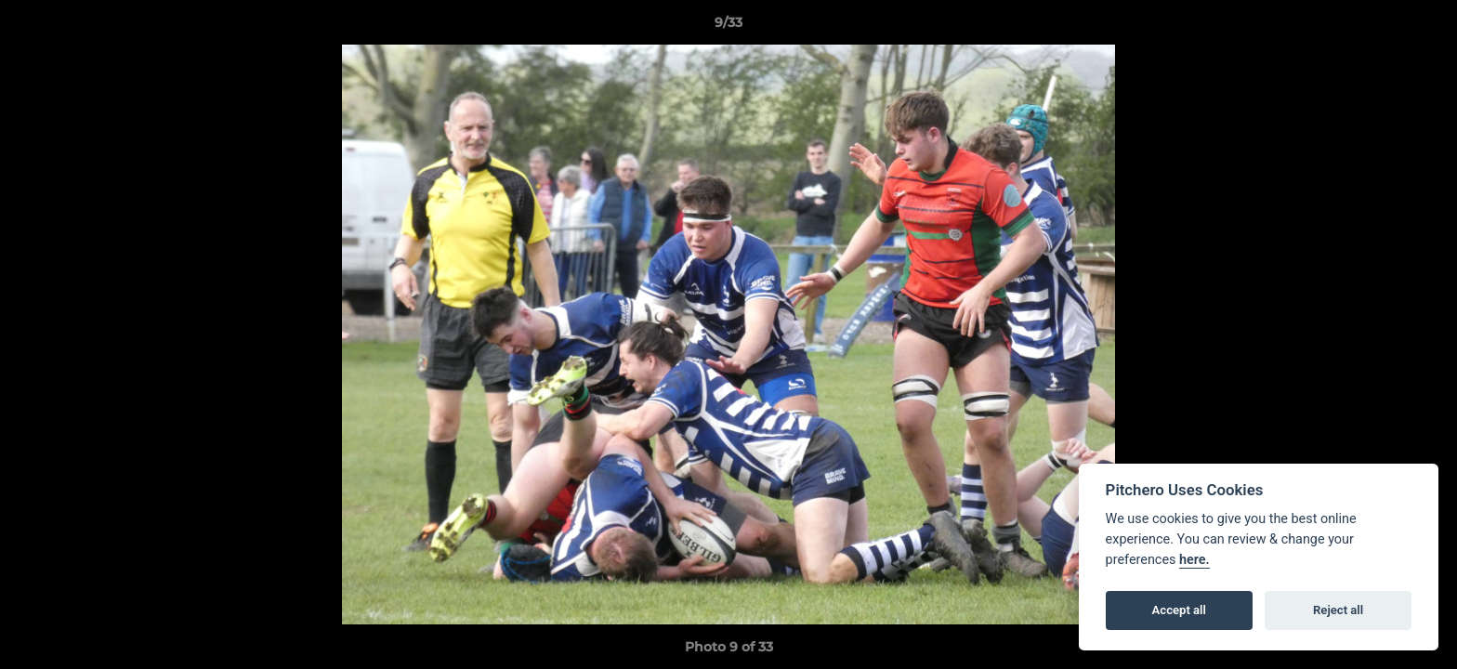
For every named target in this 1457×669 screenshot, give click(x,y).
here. (1194, 560)
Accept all (1179, 610)
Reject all (1338, 610)
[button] (1423, 27)
